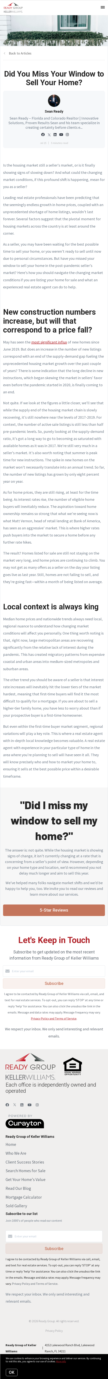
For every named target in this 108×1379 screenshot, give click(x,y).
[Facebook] (7, 1105)
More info (61, 1361)
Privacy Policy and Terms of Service (54, 1018)
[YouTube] (29, 1105)
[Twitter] (14, 1105)
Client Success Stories (25, 1162)
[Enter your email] (58, 971)
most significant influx (49, 342)
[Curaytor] (25, 1127)
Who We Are (16, 1153)
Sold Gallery (16, 1205)
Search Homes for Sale (25, 1170)
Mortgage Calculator (24, 1197)
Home (11, 1144)
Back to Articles (20, 53)
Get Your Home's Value (25, 1179)
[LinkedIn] (21, 1105)
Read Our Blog (18, 1188)
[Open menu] (103, 7)
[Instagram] (37, 1105)
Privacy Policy (54, 1331)
